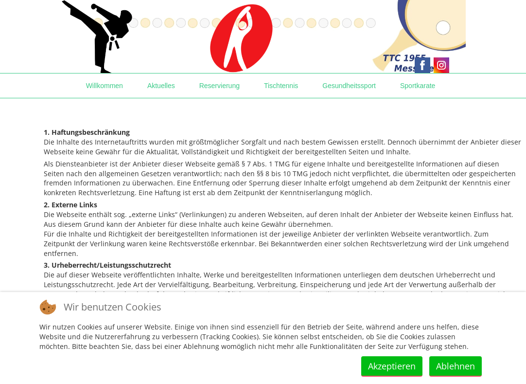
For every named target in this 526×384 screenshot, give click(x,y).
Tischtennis (281, 86)
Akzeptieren (392, 366)
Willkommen (104, 86)
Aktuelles (161, 86)
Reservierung (219, 86)
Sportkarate (417, 86)
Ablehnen (455, 366)
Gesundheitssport (349, 86)
